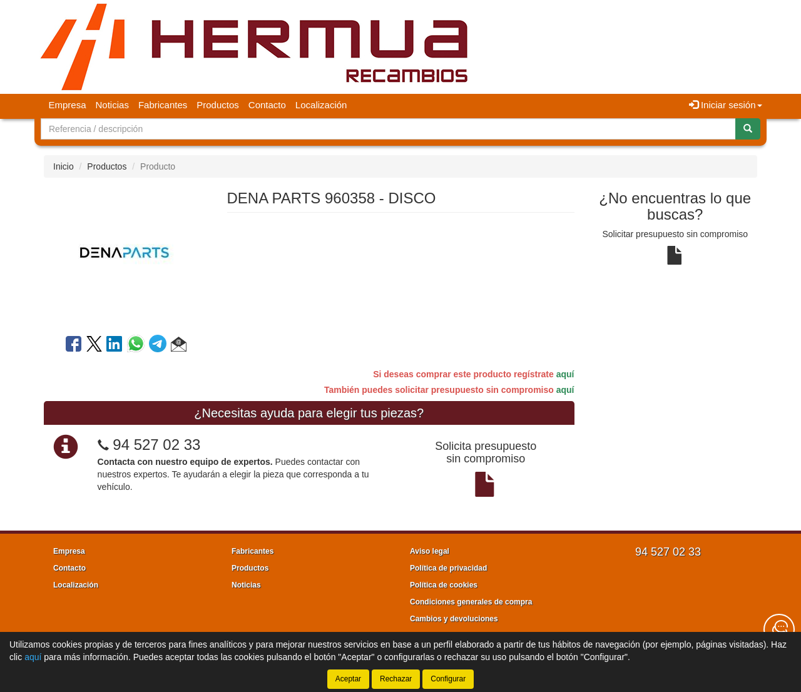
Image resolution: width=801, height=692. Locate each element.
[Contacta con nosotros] (779, 629)
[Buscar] (747, 129)
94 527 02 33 (156, 444)
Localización (321, 104)
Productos (217, 104)
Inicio (63, 166)
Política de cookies (443, 585)
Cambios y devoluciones (454, 618)
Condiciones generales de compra (471, 602)
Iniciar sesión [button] (725, 104)
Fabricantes (162, 104)
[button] (178, 346)
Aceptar (348, 678)
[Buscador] (388, 129)
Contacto (267, 104)
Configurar (448, 678)
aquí (565, 374)
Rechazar (396, 678)
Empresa (67, 104)
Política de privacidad (448, 568)
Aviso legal (429, 551)
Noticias (112, 104)
